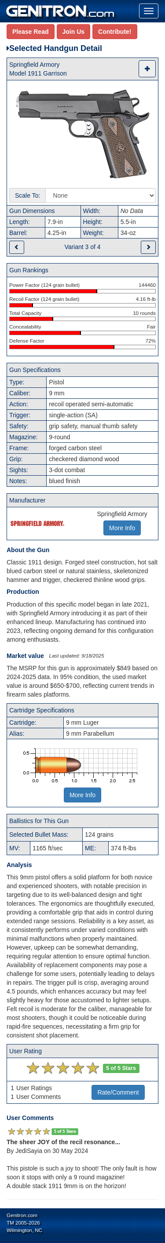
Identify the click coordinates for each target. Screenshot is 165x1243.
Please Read (30, 31)
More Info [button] (122, 527)
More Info (82, 795)
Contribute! (114, 31)
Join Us (73, 31)
